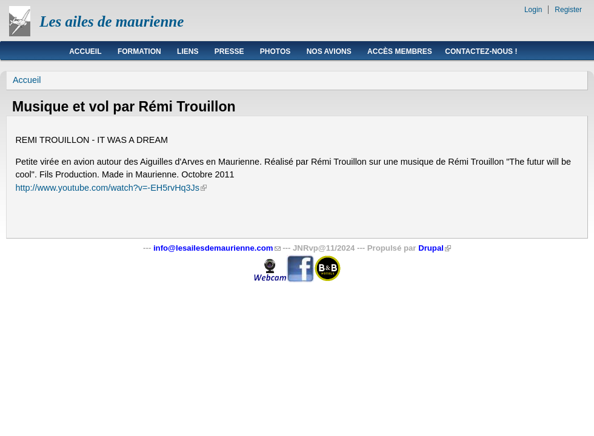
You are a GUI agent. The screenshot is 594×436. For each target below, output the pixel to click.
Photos (275, 51)
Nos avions (329, 51)
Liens (187, 51)
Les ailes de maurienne (111, 21)
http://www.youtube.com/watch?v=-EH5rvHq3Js (111, 188)
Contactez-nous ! (481, 51)
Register (568, 9)
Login (533, 9)
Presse (229, 51)
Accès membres (399, 51)
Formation (139, 51)
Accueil (85, 51)
